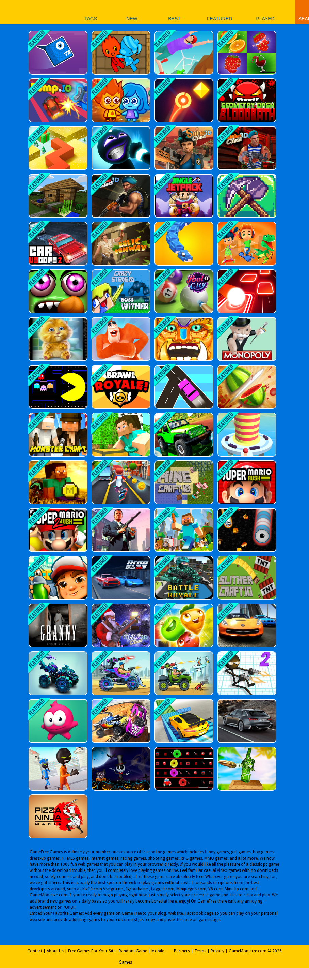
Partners (182, 951)
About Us (55, 951)
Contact (34, 951)
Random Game (133, 951)
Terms (200, 951)
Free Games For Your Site (91, 951)
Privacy (217, 951)
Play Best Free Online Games (26, 11)
